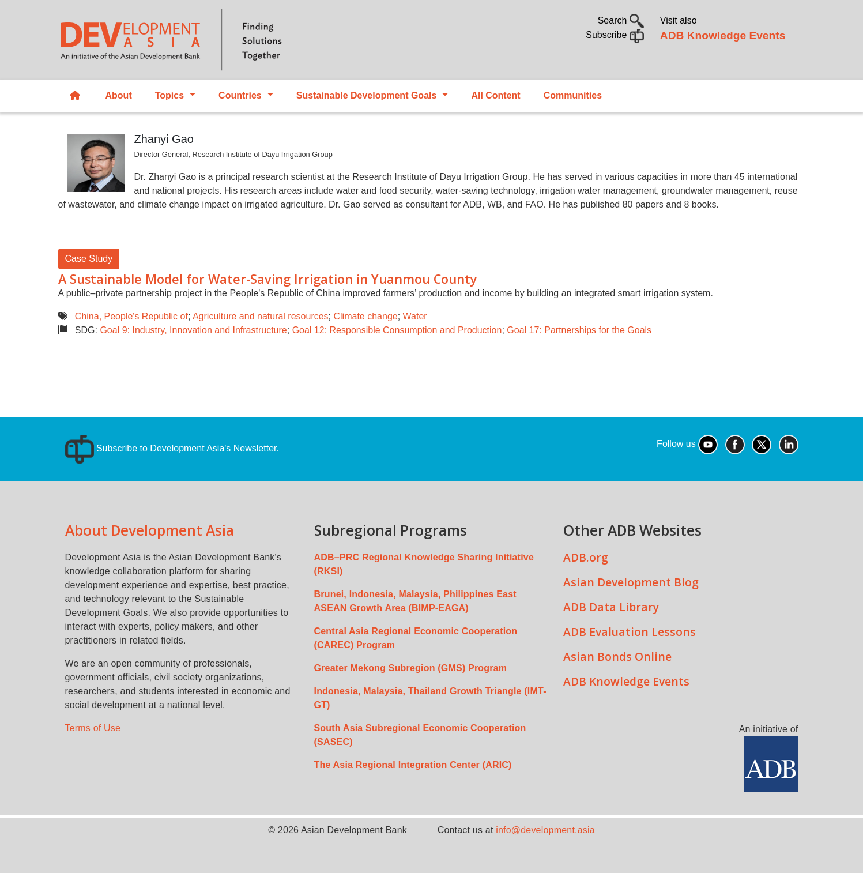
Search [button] (621, 20)
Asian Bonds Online (617, 656)
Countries (240, 95)
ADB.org (585, 557)
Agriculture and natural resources (261, 316)
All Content (495, 95)
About (118, 95)
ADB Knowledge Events (723, 35)
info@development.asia (545, 830)
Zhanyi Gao (164, 139)
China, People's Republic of (131, 316)
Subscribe (615, 35)
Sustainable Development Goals (366, 95)
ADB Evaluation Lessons (629, 631)
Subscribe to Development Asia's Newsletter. (172, 448)
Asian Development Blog (631, 582)
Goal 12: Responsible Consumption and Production (397, 330)
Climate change (366, 316)
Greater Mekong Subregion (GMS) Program (410, 668)
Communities (573, 95)
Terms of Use (93, 728)
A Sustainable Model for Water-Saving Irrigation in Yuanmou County (267, 278)
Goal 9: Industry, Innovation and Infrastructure (193, 330)
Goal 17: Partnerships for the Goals (579, 330)
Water (415, 316)
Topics (169, 95)
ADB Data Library (611, 607)
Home (75, 96)
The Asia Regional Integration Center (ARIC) (413, 765)
